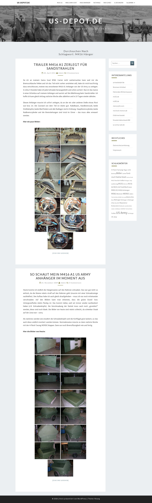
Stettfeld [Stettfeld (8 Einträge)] (123, 209)
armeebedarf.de (118, 82)
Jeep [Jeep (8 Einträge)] (130, 180)
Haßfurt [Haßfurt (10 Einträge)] (122, 180)
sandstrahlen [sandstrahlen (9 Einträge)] (128, 206)
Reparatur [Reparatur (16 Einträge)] (123, 203)
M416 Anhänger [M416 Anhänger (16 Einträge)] (124, 190)
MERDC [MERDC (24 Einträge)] (126, 193)
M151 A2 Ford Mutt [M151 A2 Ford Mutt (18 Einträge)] (121, 187)
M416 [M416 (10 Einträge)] (130, 187)
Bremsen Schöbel (119, 87)
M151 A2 (59, 3)
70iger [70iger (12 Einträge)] (125, 170)
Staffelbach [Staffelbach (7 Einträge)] (117, 209)
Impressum (117, 150)
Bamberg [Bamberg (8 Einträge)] (113, 173)
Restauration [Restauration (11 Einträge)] (115, 206)
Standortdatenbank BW (121, 120)
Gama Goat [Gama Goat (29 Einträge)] (121, 177)
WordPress (82, 499)
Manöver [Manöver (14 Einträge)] (119, 194)
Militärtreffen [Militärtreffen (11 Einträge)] (130, 197)
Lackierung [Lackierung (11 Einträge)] (114, 184)
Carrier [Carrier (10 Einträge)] (124, 173)
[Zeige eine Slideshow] (60, 253)
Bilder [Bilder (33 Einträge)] (119, 173)
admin (61, 73)
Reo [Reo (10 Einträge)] (113, 203)
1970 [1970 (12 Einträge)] (129, 170)
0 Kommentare (73, 73)
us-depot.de (23, 2)
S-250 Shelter (118, 3)
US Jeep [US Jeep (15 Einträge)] (114, 217)
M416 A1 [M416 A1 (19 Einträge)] (114, 190)
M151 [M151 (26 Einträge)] (120, 183)
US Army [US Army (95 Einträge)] (121, 213)
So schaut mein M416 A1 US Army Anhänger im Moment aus (60, 276)
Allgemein (129, 3)
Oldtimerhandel (119, 115)
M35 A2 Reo (107, 3)
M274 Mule (96, 3)
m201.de (116, 101)
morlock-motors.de (120, 111)
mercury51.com (118, 106)
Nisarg (97, 499)
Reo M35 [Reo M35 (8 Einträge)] (117, 203)
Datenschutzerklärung (121, 145)
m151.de (116, 97)
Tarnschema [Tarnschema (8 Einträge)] (129, 209)
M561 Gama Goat (71, 3)
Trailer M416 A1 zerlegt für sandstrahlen (60, 66)
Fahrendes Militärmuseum (122, 92)
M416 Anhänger (85, 3)
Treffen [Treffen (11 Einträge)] (113, 213)
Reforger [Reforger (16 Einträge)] (117, 200)
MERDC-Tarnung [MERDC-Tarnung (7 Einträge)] (122, 197)
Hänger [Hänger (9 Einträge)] (127, 180)
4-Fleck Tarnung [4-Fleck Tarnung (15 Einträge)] (117, 170)
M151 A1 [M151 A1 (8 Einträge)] (125, 184)
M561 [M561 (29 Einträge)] (113, 193)
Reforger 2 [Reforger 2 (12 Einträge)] (124, 200)
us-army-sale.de (119, 125)
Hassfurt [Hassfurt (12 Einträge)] (117, 180)
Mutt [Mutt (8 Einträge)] (112, 200)
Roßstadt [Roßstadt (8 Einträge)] (121, 206)
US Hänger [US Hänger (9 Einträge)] (130, 213)
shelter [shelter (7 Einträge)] (113, 209)
